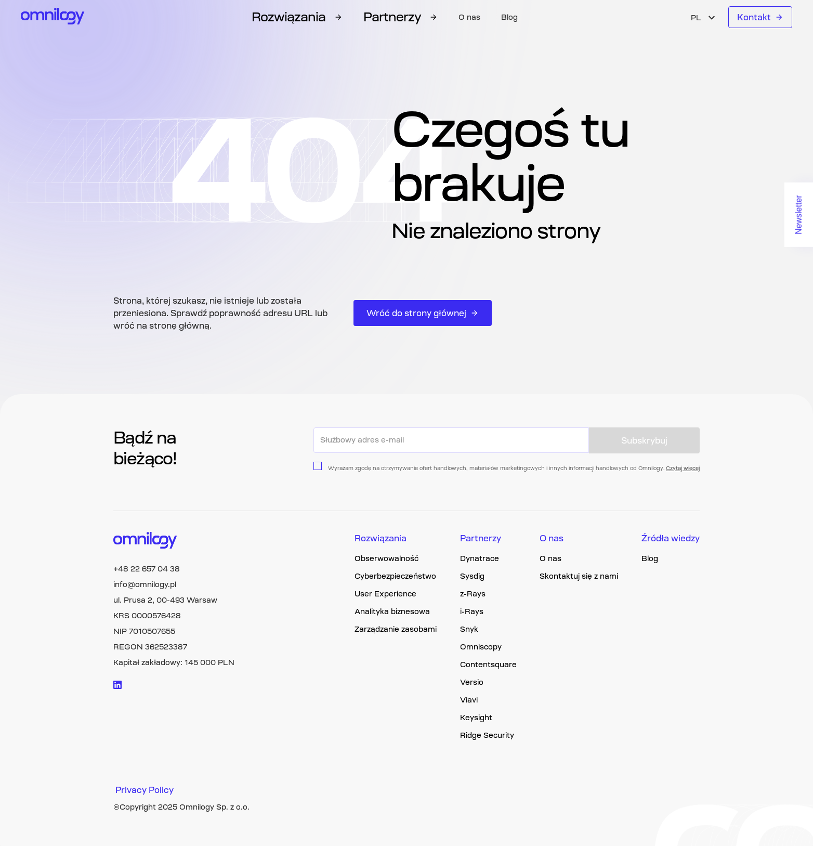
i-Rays (471, 611)
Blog (509, 17)
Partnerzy (480, 538)
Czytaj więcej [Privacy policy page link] (683, 468)
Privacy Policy (144, 790)
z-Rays (473, 593)
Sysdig (472, 576)
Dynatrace (479, 558)
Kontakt (760, 17)
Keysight (476, 717)
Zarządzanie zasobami (396, 629)
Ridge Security (487, 735)
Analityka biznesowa (392, 611)
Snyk (469, 629)
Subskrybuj (644, 440)
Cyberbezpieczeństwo (395, 576)
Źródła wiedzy (670, 538)
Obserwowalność (386, 558)
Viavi (469, 700)
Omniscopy (481, 646)
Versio (471, 682)
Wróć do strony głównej (422, 313)
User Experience (385, 593)
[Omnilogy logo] (53, 17)
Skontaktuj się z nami (579, 576)
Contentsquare (488, 664)
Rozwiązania (380, 538)
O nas (469, 17)
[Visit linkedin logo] (117, 685)
